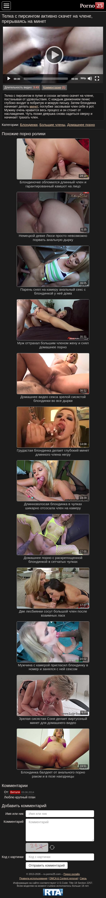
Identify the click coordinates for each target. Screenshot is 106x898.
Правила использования (33, 878)
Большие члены (52, 125)
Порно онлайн (71, 874)
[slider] (46, 79)
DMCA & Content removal (63, 878)
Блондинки (29, 125)
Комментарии (52, 87)
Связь (83, 878)
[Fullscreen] (97, 78)
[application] (53, 55)
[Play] (53, 55)
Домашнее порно (81, 125)
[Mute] (90, 78)
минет (34, 106)
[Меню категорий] (6, 5)
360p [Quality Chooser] (83, 78)
